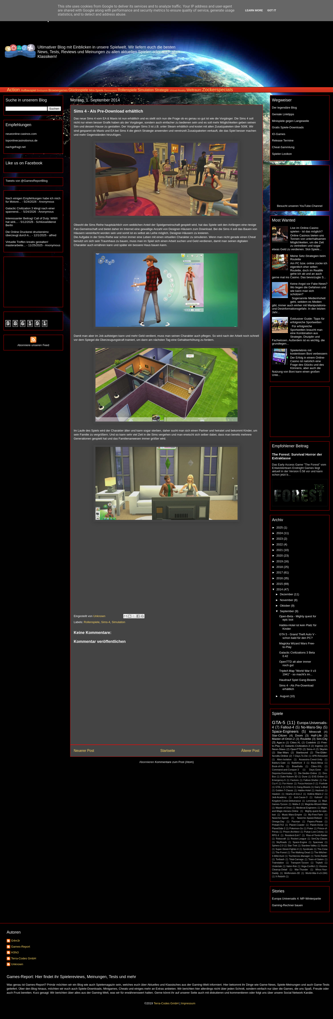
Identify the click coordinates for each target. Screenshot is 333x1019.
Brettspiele (42, 90)
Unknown (17, 964)
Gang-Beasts (303, 787)
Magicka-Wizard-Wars (316, 804)
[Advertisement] (300, 51)
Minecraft (315, 731)
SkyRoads (281, 842)
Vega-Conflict (308, 866)
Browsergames (58, 90)
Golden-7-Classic (284, 790)
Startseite (167, 751)
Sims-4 (105, 622)
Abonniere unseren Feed (33, 343)
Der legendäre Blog (284, 107)
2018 (280, 567)
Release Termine (282, 140)
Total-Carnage (296, 859)
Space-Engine (300, 842)
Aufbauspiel (28, 90)
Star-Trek (292, 845)
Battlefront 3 (298, 763)
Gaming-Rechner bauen (287, 905)
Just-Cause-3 (300, 797)
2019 (280, 561)
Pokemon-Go (296, 828)
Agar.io (281, 742)
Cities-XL (295, 742)
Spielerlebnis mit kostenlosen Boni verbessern (308, 352)
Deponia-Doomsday (282, 773)
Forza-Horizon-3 (306, 783)
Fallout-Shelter (311, 780)
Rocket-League (298, 838)
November (287, 600)
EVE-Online (318, 776)
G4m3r (15, 940)
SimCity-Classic (319, 838)
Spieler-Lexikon (282, 153)
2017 (280, 572)
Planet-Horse (316, 825)
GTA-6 (289, 787)
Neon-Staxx (278, 749)
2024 (280, 533)
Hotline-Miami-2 (315, 794)
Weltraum (193, 90)
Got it (271, 10)
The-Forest (281, 852)
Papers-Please (314, 821)
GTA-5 (278, 722)
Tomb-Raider (320, 856)
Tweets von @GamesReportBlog (27, 180)
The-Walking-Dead (300, 852)
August (285, 696)
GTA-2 (279, 787)
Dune (304, 776)
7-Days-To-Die (300, 756)
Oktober (285, 605)
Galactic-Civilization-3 (297, 745)
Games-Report (20, 946)
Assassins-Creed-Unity (310, 759)
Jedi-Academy (279, 797)
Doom (299, 735)
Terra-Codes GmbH (23, 958)
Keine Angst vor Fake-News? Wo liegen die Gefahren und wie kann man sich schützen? (308, 289)
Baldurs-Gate (278, 763)
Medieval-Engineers (306, 808)
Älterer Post (250, 751)
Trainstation (278, 863)
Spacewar (318, 842)
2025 (280, 527)
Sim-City (322, 739)
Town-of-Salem (316, 859)
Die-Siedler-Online (307, 773)
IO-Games (278, 134)
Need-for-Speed (280, 818)
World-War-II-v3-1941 (316, 873)
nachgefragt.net (16, 147)
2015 (280, 583)
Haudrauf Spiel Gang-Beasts (297, 680)
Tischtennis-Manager (299, 856)
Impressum (188, 1003)
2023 (280, 538)
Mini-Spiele (96, 90)
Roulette (305, 739)
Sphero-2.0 (277, 845)
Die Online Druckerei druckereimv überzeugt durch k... (27, 233)
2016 (280, 578)
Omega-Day (278, 821)
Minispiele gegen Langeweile (290, 121)
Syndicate (308, 849)
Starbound (302, 752)
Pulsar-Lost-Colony (314, 832)
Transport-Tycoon (300, 863)
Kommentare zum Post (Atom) (174, 762)
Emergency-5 (279, 780)
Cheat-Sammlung (283, 147)
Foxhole (323, 783)
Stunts (324, 845)
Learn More (254, 10)
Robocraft (281, 838)
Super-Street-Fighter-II (287, 849)
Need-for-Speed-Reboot (309, 818)
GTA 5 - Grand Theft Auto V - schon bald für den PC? (297, 636)
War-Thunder (301, 869)
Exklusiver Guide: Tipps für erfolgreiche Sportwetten (307, 320)
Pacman (296, 821)
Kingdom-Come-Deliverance (286, 801)
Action (13, 89)
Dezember (287, 594)
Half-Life (316, 735)
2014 (280, 589)
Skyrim (323, 749)
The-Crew (322, 849)
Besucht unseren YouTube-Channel (300, 206)
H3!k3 (15, 952)
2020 (280, 555)
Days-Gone (315, 770)
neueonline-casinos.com (21, 133)
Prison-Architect (291, 832)
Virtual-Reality (178, 90)
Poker (310, 828)
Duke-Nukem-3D (288, 776)
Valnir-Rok (291, 866)
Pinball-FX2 (278, 825)
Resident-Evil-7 (292, 835)
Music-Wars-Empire (292, 814)
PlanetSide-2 (278, 828)
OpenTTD (296, 749)
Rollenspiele (127, 90)
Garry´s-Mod (321, 787)
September (287, 611)
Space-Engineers (285, 731)
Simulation (146, 90)
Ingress (319, 745)
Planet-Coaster (297, 825)
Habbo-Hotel (304, 790)
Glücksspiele (78, 90)
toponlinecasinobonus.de (22, 140)
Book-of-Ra (278, 766)
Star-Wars (283, 752)
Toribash (280, 859)
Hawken (276, 794)
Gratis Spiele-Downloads (288, 127)
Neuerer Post (84, 751)
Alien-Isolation (284, 759)
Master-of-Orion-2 (283, 739)
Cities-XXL (316, 766)
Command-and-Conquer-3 (285, 770)
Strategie (161, 90)
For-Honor (287, 783)
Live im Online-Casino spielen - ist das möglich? (306, 229)
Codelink (311, 742)
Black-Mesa (317, 763)
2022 (280, 544)
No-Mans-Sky (311, 727)
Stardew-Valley (309, 845)
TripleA (319, 863)
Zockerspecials (217, 89)
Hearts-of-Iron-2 (294, 794)
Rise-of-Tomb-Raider (316, 835)
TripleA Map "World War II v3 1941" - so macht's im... (297, 672)
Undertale (277, 866)
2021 (280, 550)
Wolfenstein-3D (292, 873)
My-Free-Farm (315, 814)
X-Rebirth (280, 876)
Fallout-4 (287, 727)
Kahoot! (319, 797)
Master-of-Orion (284, 808)
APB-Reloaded (319, 756)
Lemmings (311, 801)
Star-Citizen (279, 735)
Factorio (294, 780)
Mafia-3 (296, 804)
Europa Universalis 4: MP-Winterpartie (296, 898)
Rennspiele (110, 90)
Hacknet (319, 790)
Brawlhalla (297, 766)
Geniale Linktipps (283, 114)
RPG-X (275, 835)
